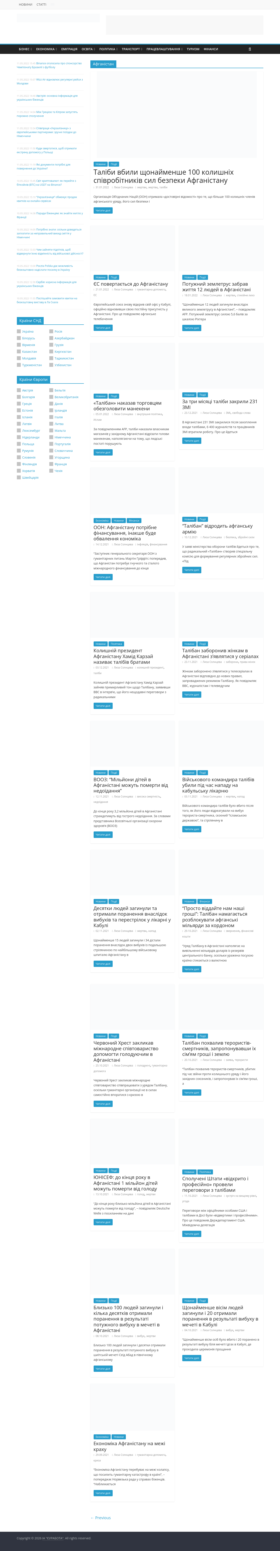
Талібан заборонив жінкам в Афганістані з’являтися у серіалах (220, 653)
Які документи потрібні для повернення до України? (43, 166)
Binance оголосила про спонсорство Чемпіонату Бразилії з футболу (49, 65)
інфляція (142, 544)
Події (114, 164)
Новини (25, 4)
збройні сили (246, 537)
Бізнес (24, 49)
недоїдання (101, 802)
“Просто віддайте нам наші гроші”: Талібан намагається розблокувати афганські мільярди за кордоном (214, 916)
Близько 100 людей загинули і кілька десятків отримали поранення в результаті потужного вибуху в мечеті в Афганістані (128, 1319)
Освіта (87, 49)
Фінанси (211, 49)
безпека (231, 537)
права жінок (247, 662)
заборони (232, 662)
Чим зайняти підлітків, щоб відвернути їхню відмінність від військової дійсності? (50, 251)
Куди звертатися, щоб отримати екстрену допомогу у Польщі (47, 150)
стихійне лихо (245, 295)
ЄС (95, 295)
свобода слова (241, 413)
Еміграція (69, 49)
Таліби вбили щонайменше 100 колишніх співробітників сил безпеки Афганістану (164, 176)
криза (97, 1460)
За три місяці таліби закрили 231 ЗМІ (220, 404)
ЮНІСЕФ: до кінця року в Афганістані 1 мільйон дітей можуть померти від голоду (126, 1183)
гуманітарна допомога (151, 289)
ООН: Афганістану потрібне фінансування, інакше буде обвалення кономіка (125, 533)
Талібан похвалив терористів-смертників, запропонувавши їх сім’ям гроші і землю (219, 1048)
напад (241, 796)
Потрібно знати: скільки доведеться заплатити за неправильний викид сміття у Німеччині (49, 233)
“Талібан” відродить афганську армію (217, 528)
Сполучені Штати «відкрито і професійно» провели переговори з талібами (215, 1184)
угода (185, 1201)
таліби (163, 187)
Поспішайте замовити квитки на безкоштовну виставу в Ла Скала (47, 300)
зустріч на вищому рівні (241, 1196)
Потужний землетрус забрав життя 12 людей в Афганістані (216, 286)
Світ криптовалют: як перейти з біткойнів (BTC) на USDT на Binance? (46, 183)
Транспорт (131, 49)
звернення (233, 931)
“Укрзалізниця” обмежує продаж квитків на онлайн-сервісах (47, 199)
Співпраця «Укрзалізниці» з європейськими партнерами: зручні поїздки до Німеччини (46, 132)
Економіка (45, 49)
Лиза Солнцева (123, 187)
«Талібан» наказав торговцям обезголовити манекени (128, 405)
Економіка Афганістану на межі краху (129, 1446)
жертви (141, 187)
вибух (140, 1336)
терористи (241, 1060)
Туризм (193, 49)
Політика (107, 49)
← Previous (100, 1517)
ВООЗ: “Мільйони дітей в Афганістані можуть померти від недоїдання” (131, 785)
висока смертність (148, 796)
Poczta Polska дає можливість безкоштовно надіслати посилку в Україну (45, 268)
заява (229, 1060)
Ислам (98, 420)
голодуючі (143, 1065)
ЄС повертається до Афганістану (131, 283)
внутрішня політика (149, 414)
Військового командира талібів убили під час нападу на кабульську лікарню (218, 785)
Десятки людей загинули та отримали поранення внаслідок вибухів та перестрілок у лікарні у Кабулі (132, 916)
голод (140, 1194)
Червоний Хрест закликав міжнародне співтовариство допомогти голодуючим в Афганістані (126, 1051)
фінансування (158, 544)
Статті (41, 4)
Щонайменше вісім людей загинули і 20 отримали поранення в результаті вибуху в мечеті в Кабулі (220, 1316)
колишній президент (150, 667)
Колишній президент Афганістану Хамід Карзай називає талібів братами (123, 656)
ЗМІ (228, 413)
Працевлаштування (163, 49)
